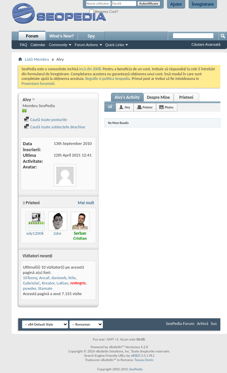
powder (29, 288)
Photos (169, 107)
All (110, 107)
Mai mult (86, 202)
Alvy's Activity (127, 97)
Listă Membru (37, 59)
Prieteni (186, 97)
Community (58, 45)
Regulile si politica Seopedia (107, 78)
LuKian (62, 282)
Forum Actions (86, 45)
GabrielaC (31, 282)
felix (72, 277)
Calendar (37, 45)
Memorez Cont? (103, 12)
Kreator (48, 282)
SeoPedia (135, 369)
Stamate (45, 288)
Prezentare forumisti (38, 83)
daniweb (58, 277)
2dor (57, 233)
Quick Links (114, 45)
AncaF (44, 277)
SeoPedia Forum (180, 323)
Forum (32, 36)
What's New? (61, 36)
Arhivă (202, 323)
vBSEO (136, 355)
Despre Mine (158, 97)
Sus (214, 323)
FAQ (23, 45)
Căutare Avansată (206, 44)
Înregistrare (203, 4)
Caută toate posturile (45, 119)
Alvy (127, 107)
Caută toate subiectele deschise (54, 126)
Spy (91, 36)
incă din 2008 (90, 69)
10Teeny (30, 277)
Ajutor (176, 4)
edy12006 (34, 233)
